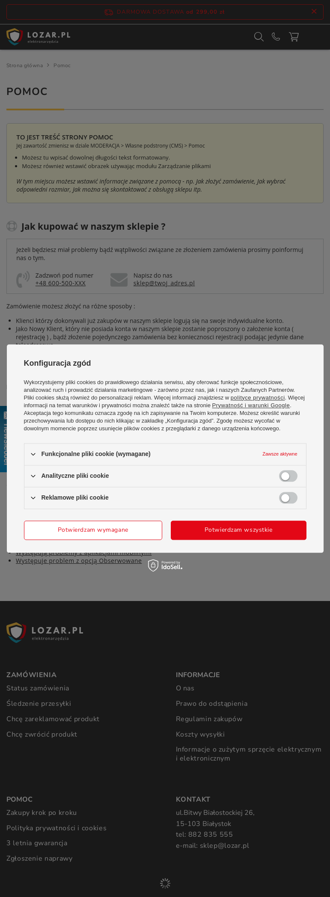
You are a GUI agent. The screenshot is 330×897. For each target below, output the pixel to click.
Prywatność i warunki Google (251, 405)
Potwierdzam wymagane (93, 530)
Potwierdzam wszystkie (239, 530)
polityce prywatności (258, 397)
